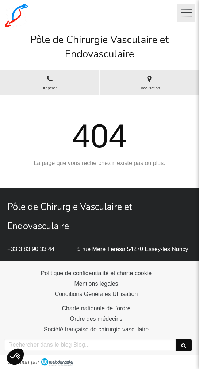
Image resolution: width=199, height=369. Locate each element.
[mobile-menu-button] (186, 13)
